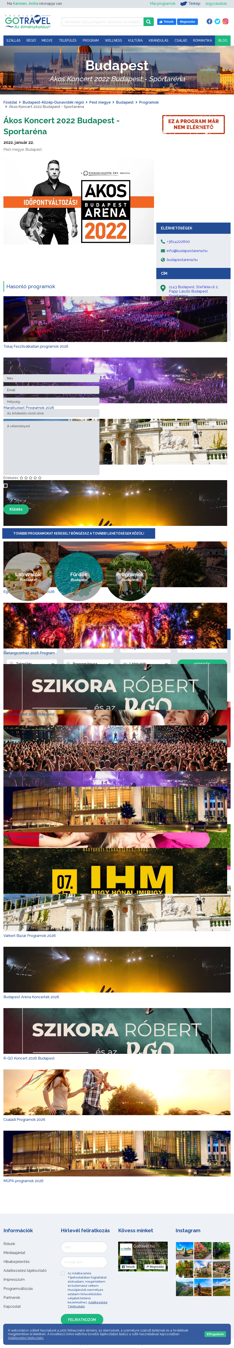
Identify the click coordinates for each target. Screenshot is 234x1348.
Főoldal (10, 102)
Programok (149, 102)
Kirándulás (158, 40)
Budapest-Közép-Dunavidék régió (53, 102)
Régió (31, 40)
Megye (47, 40)
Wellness (113, 40)
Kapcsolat (12, 1306)
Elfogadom (215, 1334)
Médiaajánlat (14, 1253)
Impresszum (14, 1279)
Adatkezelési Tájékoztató (49, 498)
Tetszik (128, 1266)
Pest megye (100, 102)
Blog (222, 40)
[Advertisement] (193, 186)
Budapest (125, 102)
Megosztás (155, 1266)
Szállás (13, 40)
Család (181, 40)
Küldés (16, 509)
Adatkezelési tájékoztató (25, 1270)
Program (91, 40)
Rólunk (9, 1244)
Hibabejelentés (16, 1261)
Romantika (202, 40)
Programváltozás (18, 1288)
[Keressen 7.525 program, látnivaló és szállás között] (102, 21)
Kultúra (135, 40)
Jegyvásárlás (216, 3)
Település (68, 40)
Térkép (190, 3)
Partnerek (11, 1297)
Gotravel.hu (143, 1246)
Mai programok (163, 3)
